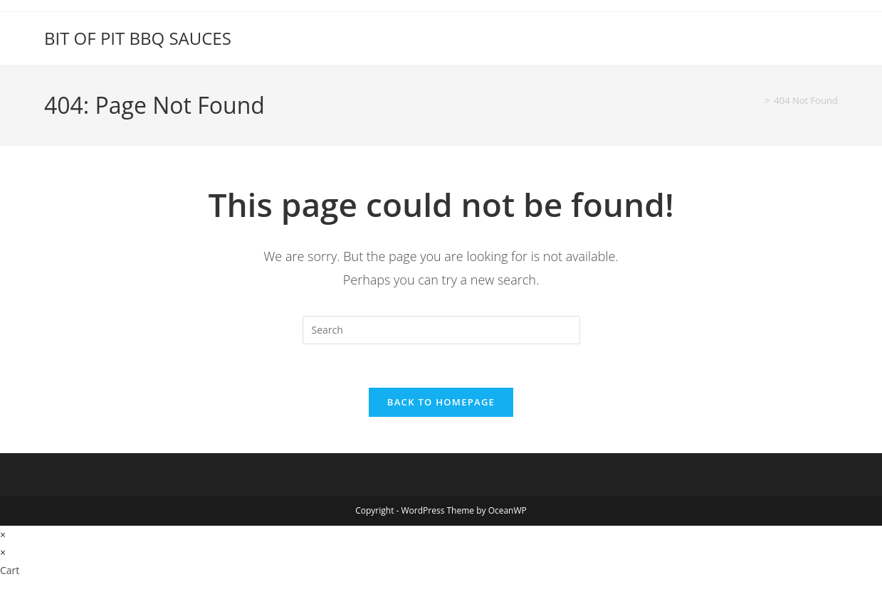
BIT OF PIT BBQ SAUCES (137, 38)
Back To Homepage (441, 402)
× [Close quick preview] (3, 534)
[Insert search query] (441, 330)
